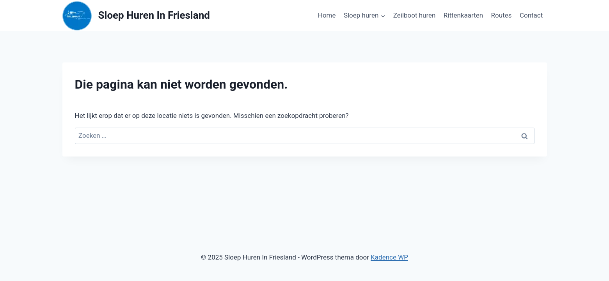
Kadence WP (389, 257)
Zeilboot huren (414, 15)
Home (327, 15)
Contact (531, 15)
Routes (501, 15)
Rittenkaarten (463, 15)
